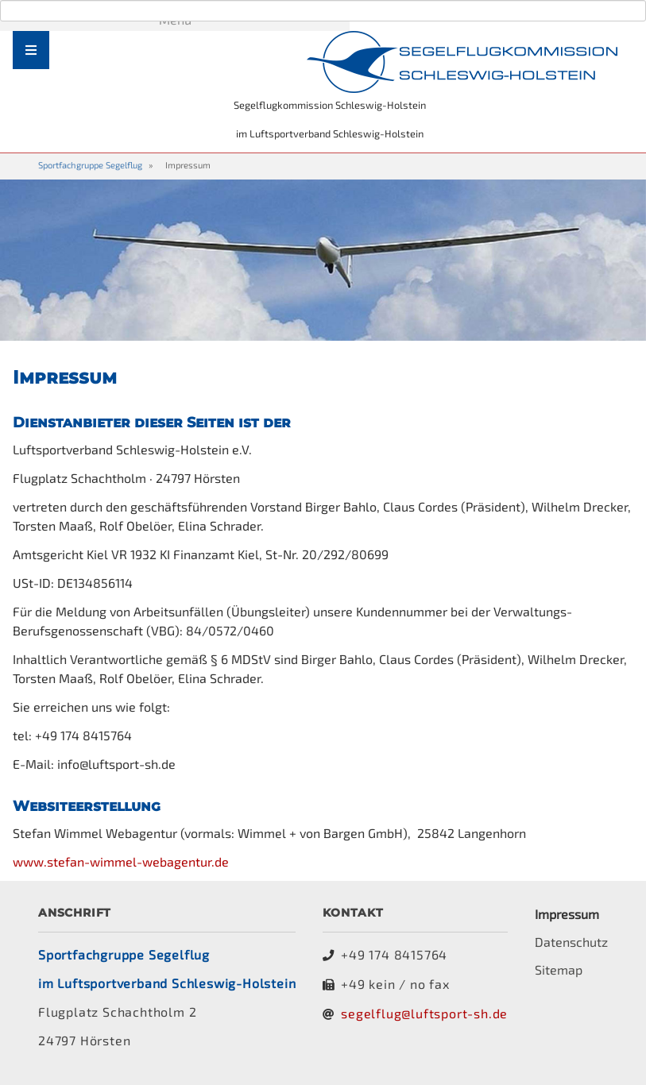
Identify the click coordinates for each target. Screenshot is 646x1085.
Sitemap (558, 969)
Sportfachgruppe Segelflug (90, 165)
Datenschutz (571, 941)
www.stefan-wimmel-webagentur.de (121, 861)
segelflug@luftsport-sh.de (424, 1013)
